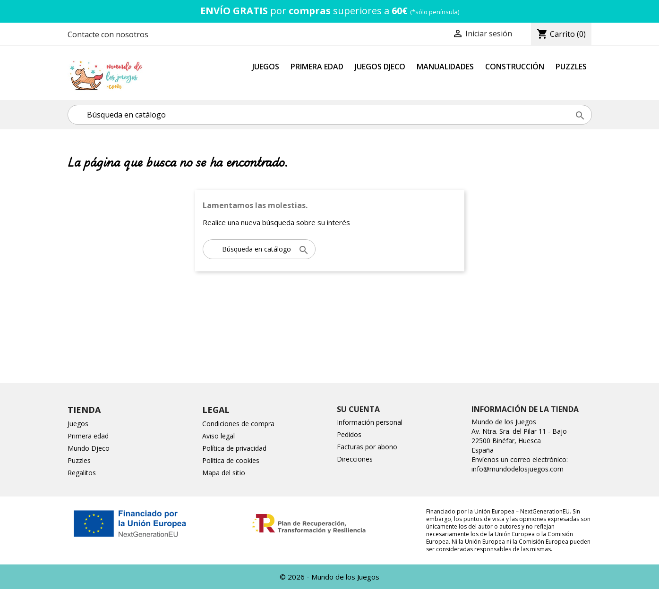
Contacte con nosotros (108, 34)
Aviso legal (218, 435)
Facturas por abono (367, 446)
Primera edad (88, 435)
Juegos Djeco (380, 66)
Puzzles (571, 66)
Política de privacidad (234, 448)
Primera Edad (317, 66)
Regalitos (82, 472)
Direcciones (355, 458)
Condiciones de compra (238, 423)
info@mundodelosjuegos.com (517, 468)
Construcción (514, 66)
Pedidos (349, 434)
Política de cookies (230, 460)
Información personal (369, 422)
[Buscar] (330, 115)
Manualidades (445, 66)
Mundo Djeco (89, 448)
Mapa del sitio (223, 472)
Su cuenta (358, 409)
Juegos (265, 66)
